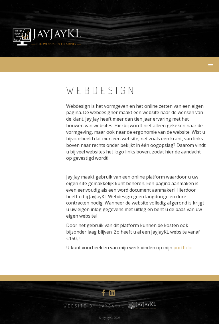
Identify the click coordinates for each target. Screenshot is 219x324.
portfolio (182, 247)
